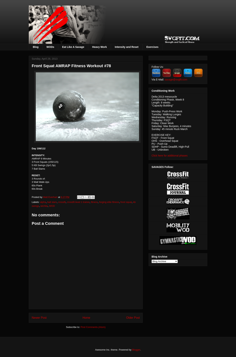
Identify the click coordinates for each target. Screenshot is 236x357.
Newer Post (39, 317)
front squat (126, 202)
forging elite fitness (109, 202)
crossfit (62, 202)
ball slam (52, 202)
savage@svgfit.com (176, 79)
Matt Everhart (50, 197)
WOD (52, 206)
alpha (43, 202)
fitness (94, 202)
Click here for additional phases (170, 155)
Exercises (152, 46)
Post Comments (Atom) (93, 327)
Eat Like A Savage (73, 46)
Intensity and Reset (126, 46)
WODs (50, 46)
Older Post (133, 317)
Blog (36, 46)
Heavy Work (99, 46)
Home (86, 317)
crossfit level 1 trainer (78, 202)
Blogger (136, 349)
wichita (44, 206)
